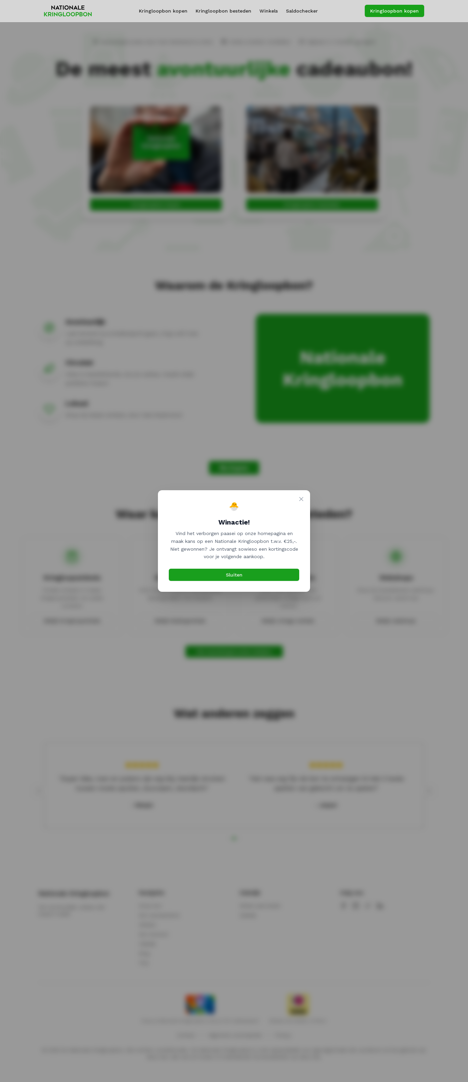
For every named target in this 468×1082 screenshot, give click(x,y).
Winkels (268, 11)
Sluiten (234, 575)
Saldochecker (302, 11)
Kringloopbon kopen (163, 11)
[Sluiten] (301, 499)
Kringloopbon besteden (223, 11)
